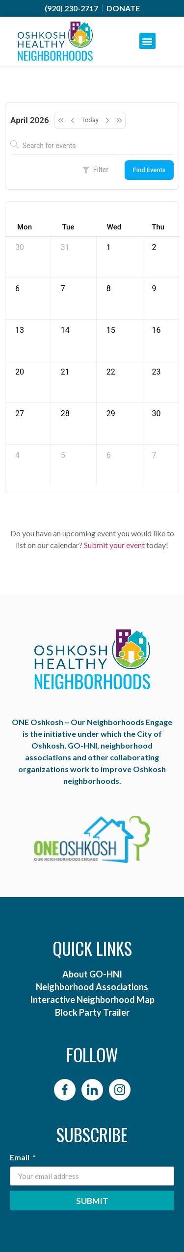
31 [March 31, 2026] (65, 247)
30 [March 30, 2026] (19, 247)
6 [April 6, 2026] (17, 288)
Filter (95, 170)
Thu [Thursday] (158, 227)
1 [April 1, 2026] (108, 247)
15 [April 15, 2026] (110, 330)
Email (20, 1157)
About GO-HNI (92, 974)
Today (90, 120)
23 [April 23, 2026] (156, 371)
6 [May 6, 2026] (108, 455)
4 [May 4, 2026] (17, 455)
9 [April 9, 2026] (154, 288)
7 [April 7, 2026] (63, 288)
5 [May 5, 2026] (63, 455)
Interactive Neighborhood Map (92, 999)
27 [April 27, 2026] (19, 413)
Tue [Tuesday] (68, 227)
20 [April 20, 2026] (19, 371)
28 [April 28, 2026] (65, 413)
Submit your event (114, 545)
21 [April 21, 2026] (65, 371)
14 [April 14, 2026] (65, 330)
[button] (147, 41)
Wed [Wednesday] (114, 227)
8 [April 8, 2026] (108, 288)
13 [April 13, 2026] (19, 330)
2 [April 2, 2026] (154, 247)
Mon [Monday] (24, 227)
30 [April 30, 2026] (156, 413)
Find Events (148, 170)
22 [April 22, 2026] (110, 371)
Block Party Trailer (92, 1012)
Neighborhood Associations (92, 986)
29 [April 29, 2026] (110, 413)
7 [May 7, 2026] (154, 455)
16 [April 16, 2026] (156, 330)
